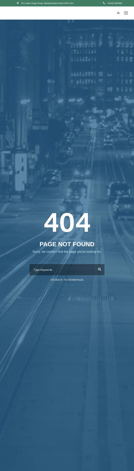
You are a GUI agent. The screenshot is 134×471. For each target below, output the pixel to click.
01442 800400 (115, 3)
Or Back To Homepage (67, 279)
